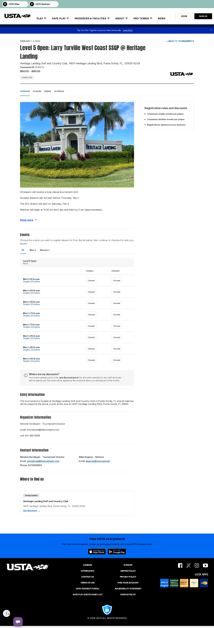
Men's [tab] (33, 250)
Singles (26, 281)
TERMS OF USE (88, 582)
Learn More (127, 30)
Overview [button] (25, 91)
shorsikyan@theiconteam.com (43, 461)
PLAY (40, 18)
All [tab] (23, 250)
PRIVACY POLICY (128, 577)
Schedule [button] (59, 91)
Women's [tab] (45, 250)
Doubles (36, 281)
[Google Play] (117, 552)
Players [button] (37, 91)
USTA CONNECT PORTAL (87, 588)
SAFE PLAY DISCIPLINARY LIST (87, 594)
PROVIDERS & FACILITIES (90, 18)
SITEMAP (128, 565)
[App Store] (97, 552)
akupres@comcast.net (98, 461)
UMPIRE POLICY (128, 571)
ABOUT (119, 18)
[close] (211, 30)
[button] (208, 4)
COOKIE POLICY (128, 594)
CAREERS (87, 565)
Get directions (30, 510)
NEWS (161, 18)
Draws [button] (47, 91)
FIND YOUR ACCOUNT (128, 582)
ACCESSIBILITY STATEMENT (128, 588)
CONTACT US (87, 577)
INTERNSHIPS (87, 571)
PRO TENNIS (141, 18)
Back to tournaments (181, 41)
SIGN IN (203, 16)
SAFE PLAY (59, 18)
